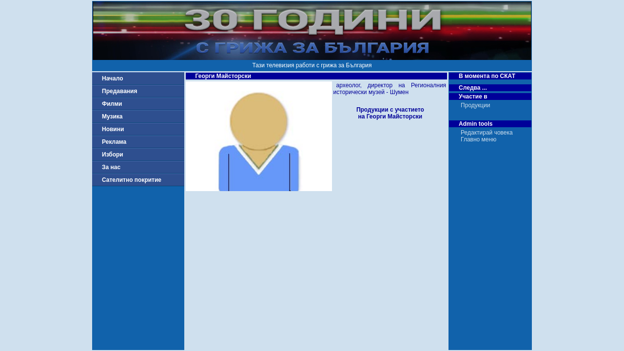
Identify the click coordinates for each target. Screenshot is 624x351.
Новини (113, 129)
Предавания (119, 91)
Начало (112, 78)
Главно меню (478, 139)
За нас (111, 167)
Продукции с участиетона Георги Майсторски (390, 113)
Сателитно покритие (131, 179)
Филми (112, 103)
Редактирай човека (487, 132)
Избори (112, 154)
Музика (112, 116)
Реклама (114, 141)
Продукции (475, 105)
